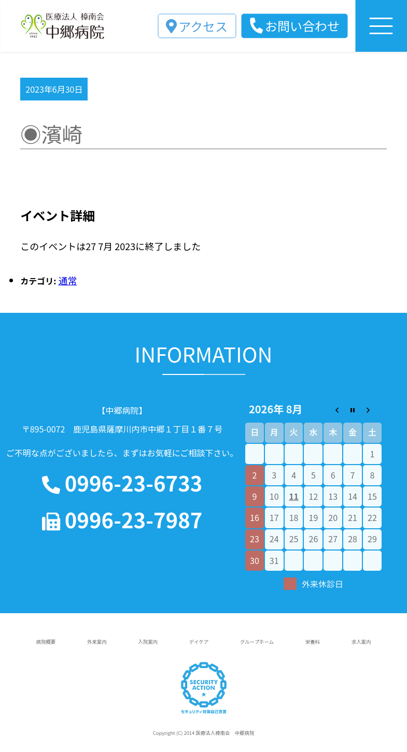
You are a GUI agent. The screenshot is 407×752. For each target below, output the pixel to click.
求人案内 (361, 641)
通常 (68, 280)
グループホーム (257, 641)
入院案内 (148, 641)
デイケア (199, 641)
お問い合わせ (302, 26)
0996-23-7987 (122, 519)
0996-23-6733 (122, 483)
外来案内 (97, 641)
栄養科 (312, 641)
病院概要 (46, 641)
